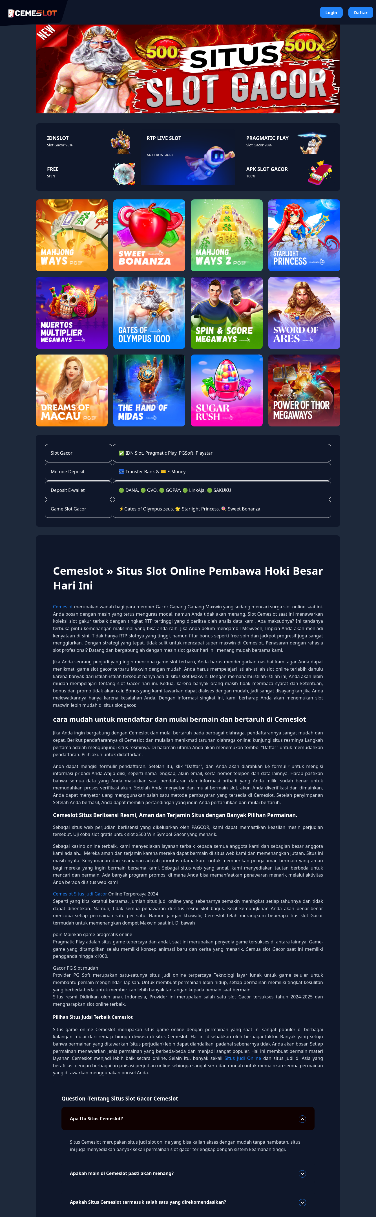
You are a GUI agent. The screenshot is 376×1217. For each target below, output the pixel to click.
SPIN (51, 176)
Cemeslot (63, 607)
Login (331, 12)
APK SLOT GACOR (267, 169)
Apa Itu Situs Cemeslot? (188, 1119)
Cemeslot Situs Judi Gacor (80, 894)
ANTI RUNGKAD (160, 154)
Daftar (361, 12)
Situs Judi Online (244, 1058)
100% (251, 176)
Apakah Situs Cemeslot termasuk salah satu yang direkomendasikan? (188, 1202)
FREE (53, 169)
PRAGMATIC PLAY (267, 138)
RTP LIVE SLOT (164, 138)
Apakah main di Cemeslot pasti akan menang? (188, 1174)
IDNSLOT (58, 138)
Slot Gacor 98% (59, 145)
